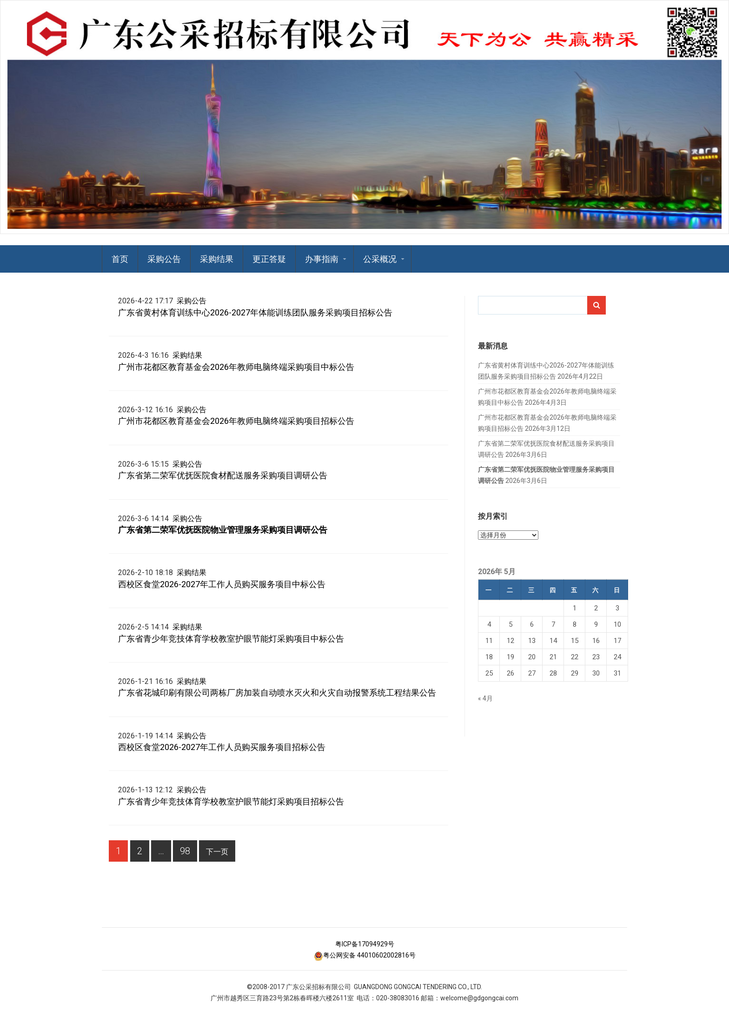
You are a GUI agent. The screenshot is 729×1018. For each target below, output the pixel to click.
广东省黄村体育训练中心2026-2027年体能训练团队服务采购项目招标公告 (255, 312)
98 (181, 853)
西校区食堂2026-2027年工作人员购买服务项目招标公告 (221, 747)
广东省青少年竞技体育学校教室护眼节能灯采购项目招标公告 (231, 801)
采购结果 (216, 259)
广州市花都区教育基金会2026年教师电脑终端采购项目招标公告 (236, 421)
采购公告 (164, 259)
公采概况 (380, 259)
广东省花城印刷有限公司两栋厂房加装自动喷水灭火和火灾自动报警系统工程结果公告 (277, 692)
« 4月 (485, 698)
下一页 (217, 851)
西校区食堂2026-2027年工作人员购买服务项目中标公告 (221, 584)
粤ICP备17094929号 (364, 944)
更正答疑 (269, 259)
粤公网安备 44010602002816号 (365, 955)
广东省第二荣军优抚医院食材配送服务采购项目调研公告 (222, 475)
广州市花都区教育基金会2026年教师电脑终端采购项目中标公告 (236, 367)
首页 (120, 259)
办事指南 (321, 259)
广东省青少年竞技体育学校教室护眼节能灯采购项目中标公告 (231, 638)
